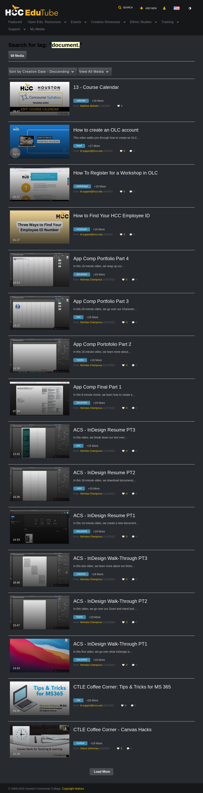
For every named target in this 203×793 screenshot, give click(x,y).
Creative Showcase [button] (105, 22)
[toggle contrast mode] (190, 8)
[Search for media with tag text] (79, 317)
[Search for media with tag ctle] (79, 701)
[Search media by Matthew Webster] (89, 106)
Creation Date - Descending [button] (39, 72)
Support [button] (14, 29)
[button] (125, 7)
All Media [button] (91, 72)
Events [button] (76, 22)
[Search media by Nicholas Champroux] (91, 279)
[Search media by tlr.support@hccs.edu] (91, 151)
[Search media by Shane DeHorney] (89, 748)
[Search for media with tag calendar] (82, 101)
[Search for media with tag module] (81, 743)
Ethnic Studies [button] (141, 22)
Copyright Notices (73, 788)
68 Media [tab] (17, 55)
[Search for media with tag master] (81, 360)
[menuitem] (18, 21)
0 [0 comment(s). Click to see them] (134, 151)
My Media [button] (37, 29)
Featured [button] (15, 22)
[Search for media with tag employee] (83, 229)
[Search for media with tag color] (80, 489)
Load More (101, 771)
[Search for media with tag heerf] (80, 146)
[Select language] (177, 8)
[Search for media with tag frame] (81, 617)
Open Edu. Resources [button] (44, 22)
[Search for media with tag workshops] (83, 187)
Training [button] (167, 22)
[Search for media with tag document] (83, 274)
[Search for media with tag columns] (82, 574)
